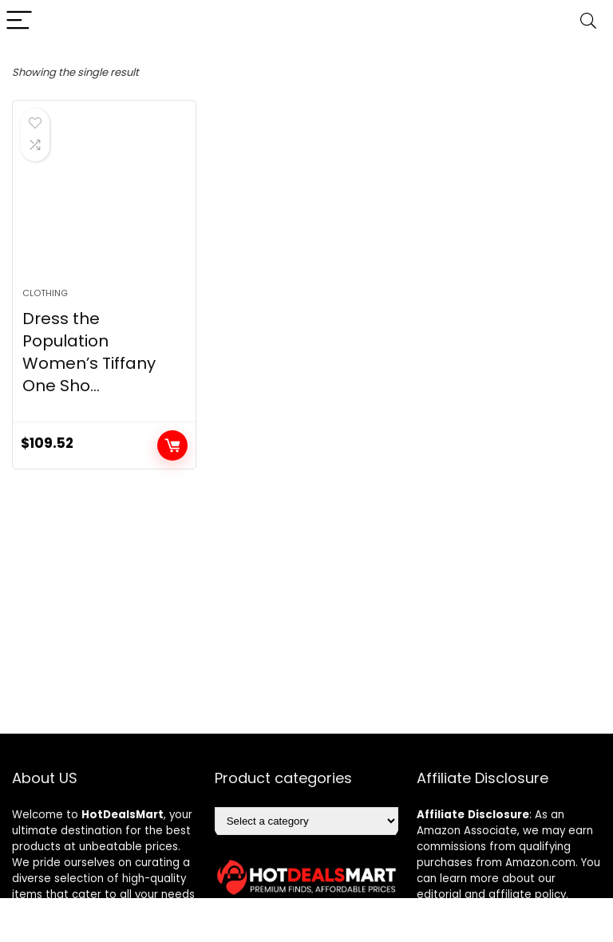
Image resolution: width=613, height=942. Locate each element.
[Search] (588, 21)
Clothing (45, 293)
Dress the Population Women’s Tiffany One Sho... (89, 352)
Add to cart (172, 445)
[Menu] (19, 21)
